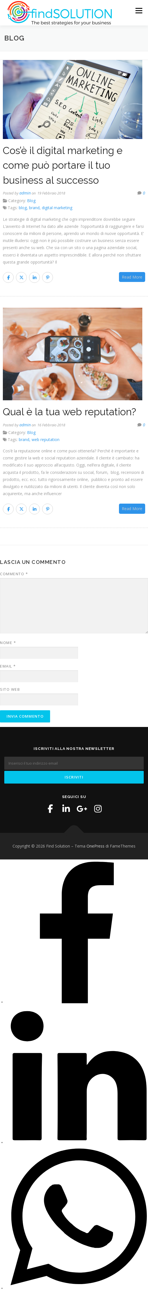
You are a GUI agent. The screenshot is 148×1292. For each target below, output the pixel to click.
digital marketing (57, 208)
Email (8, 666)
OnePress (95, 846)
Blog (31, 201)
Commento (14, 574)
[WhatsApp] (77, 1288)
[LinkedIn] (77, 1143)
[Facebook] (77, 1002)
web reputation (45, 440)
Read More (132, 277)
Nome (8, 643)
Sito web (10, 689)
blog (23, 208)
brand (34, 208)
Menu (138, 10)
